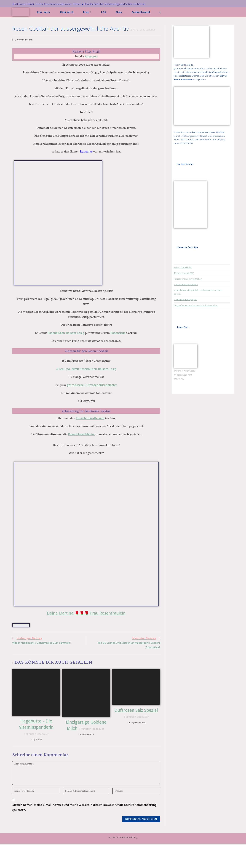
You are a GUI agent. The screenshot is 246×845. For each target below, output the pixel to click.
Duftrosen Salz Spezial (135, 713)
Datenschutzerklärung (128, 838)
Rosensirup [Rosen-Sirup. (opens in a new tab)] (118, 333)
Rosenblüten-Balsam (90, 418)
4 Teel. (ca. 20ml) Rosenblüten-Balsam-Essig (86, 369)
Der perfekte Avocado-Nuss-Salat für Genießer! (196, 305)
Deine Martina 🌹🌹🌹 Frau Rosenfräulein (86, 613)
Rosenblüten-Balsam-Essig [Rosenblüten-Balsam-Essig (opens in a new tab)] (66, 333)
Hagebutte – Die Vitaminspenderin (36, 727)
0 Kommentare (23, 39)
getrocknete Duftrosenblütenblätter (92, 385)
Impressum (113, 838)
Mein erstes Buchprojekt (185, 299)
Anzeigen (91, 56)
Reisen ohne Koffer (183, 267)
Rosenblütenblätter (81, 434)
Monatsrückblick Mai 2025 (186, 284)
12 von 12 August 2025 (184, 273)
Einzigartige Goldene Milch (86, 725)
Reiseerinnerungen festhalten (188, 278)
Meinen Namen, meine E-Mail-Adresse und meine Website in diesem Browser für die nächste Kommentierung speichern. (84, 809)
